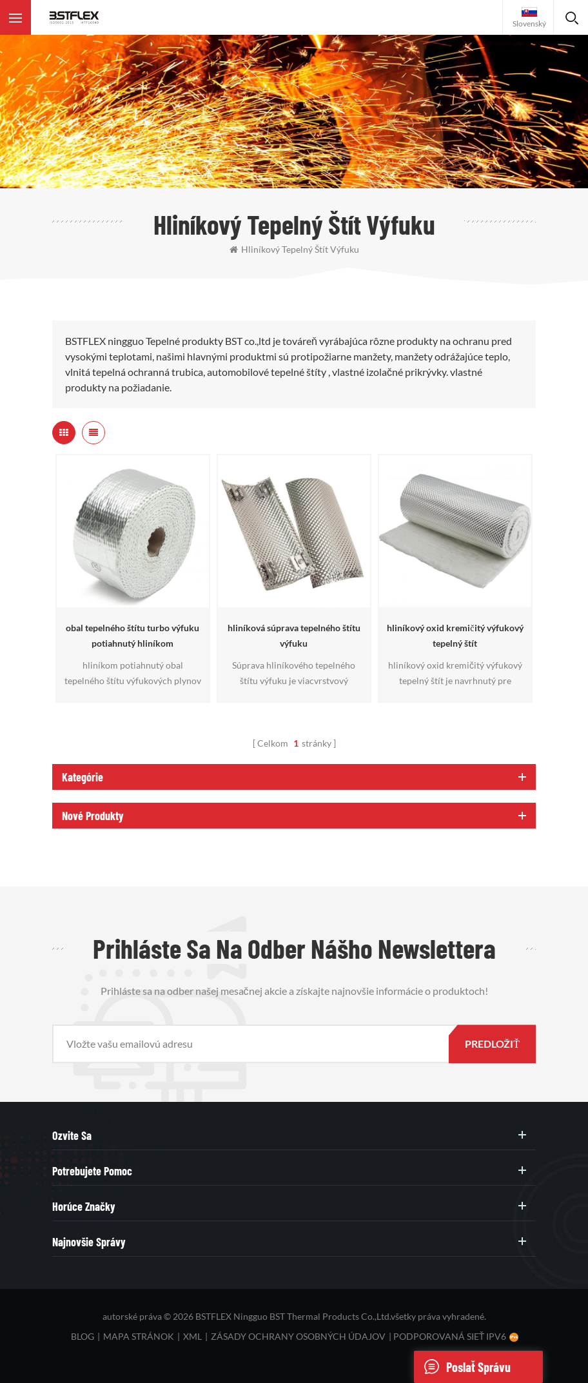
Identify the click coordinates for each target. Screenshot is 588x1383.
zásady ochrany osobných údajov (298, 1336)
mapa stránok (138, 1336)
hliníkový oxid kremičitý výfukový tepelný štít (455, 635)
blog (82, 1336)
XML (192, 1336)
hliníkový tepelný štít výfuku (294, 249)
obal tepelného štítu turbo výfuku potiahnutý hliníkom (132, 635)
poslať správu (462, 1367)
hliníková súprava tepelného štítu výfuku (294, 635)
